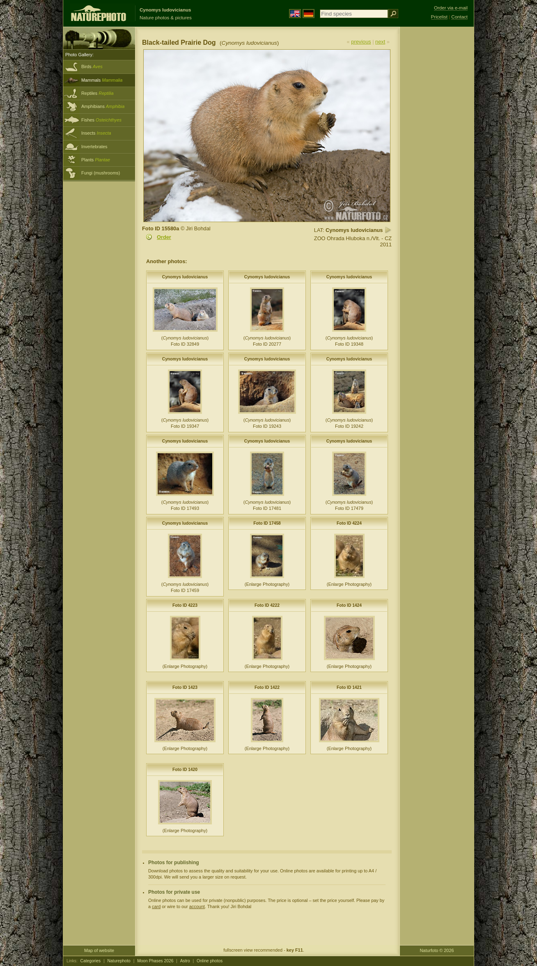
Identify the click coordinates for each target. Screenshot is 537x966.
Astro (185, 961)
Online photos (210, 961)
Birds (92, 66)
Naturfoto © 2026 (437, 950)
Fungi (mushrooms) (100, 172)
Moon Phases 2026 (155, 961)
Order (164, 237)
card (156, 906)
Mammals (101, 80)
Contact (459, 16)
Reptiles (97, 93)
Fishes (101, 119)
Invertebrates (94, 146)
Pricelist (439, 16)
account (197, 906)
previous (361, 42)
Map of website (99, 950)
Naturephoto (118, 961)
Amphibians (102, 106)
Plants (95, 159)
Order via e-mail (451, 7)
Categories (90, 961)
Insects (96, 133)
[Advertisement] (437, 158)
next (380, 42)
